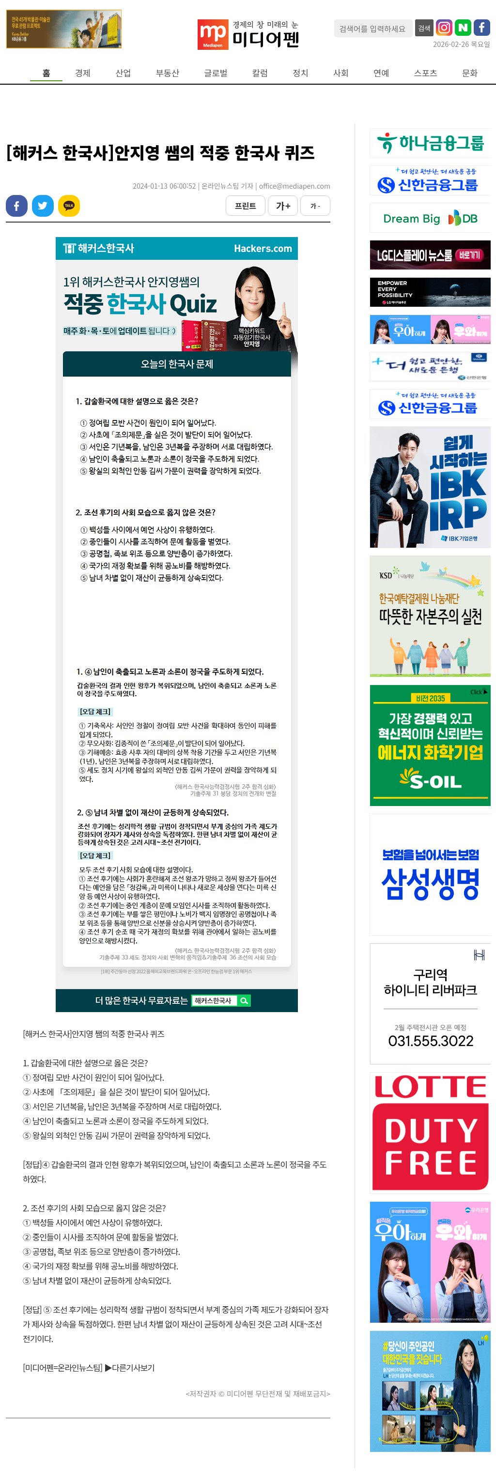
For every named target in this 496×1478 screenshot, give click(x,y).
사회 (341, 73)
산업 (123, 73)
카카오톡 (69, 206)
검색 (424, 28)
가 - (315, 205)
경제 (83, 73)
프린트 (245, 205)
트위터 (43, 206)
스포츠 (426, 73)
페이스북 (17, 206)
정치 (300, 73)
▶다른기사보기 (129, 1367)
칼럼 (260, 73)
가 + (283, 205)
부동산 (168, 73)
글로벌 (216, 73)
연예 (381, 73)
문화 (470, 73)
